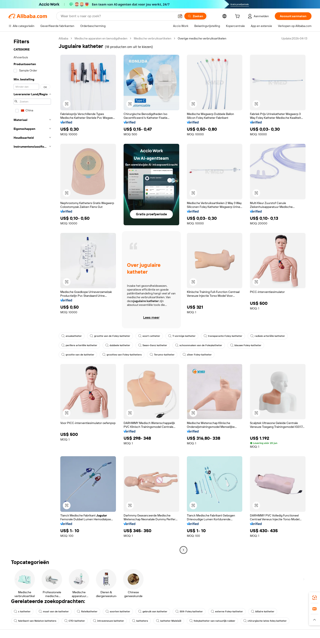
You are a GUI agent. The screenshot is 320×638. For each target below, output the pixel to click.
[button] (180, 16)
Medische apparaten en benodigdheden (101, 38)
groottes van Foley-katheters (122, 354)
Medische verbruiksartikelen (152, 38)
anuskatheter (71, 336)
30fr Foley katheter (189, 611)
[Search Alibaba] (117, 16)
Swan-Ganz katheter (152, 345)
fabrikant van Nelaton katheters (35, 621)
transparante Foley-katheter (223, 336)
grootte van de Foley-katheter (110, 336)
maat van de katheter (54, 611)
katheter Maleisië (168, 621)
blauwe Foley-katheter (245, 345)
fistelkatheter (87, 611)
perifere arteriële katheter (79, 345)
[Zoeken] (195, 16)
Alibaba (63, 38)
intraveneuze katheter (108, 621)
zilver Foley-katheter (197, 354)
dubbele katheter (117, 345)
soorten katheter (118, 611)
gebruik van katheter (152, 611)
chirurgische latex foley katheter (265, 621)
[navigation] (32, 294)
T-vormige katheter (182, 336)
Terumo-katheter (162, 354)
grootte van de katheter (77, 354)
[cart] (238, 16)
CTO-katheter (74, 621)
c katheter (22, 611)
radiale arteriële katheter (267, 336)
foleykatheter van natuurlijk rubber (212, 621)
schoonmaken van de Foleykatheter (198, 345)
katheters (140, 621)
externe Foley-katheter (227, 611)
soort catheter (149, 336)
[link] (314, 597)
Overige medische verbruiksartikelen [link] (202, 38)
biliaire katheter (262, 611)
